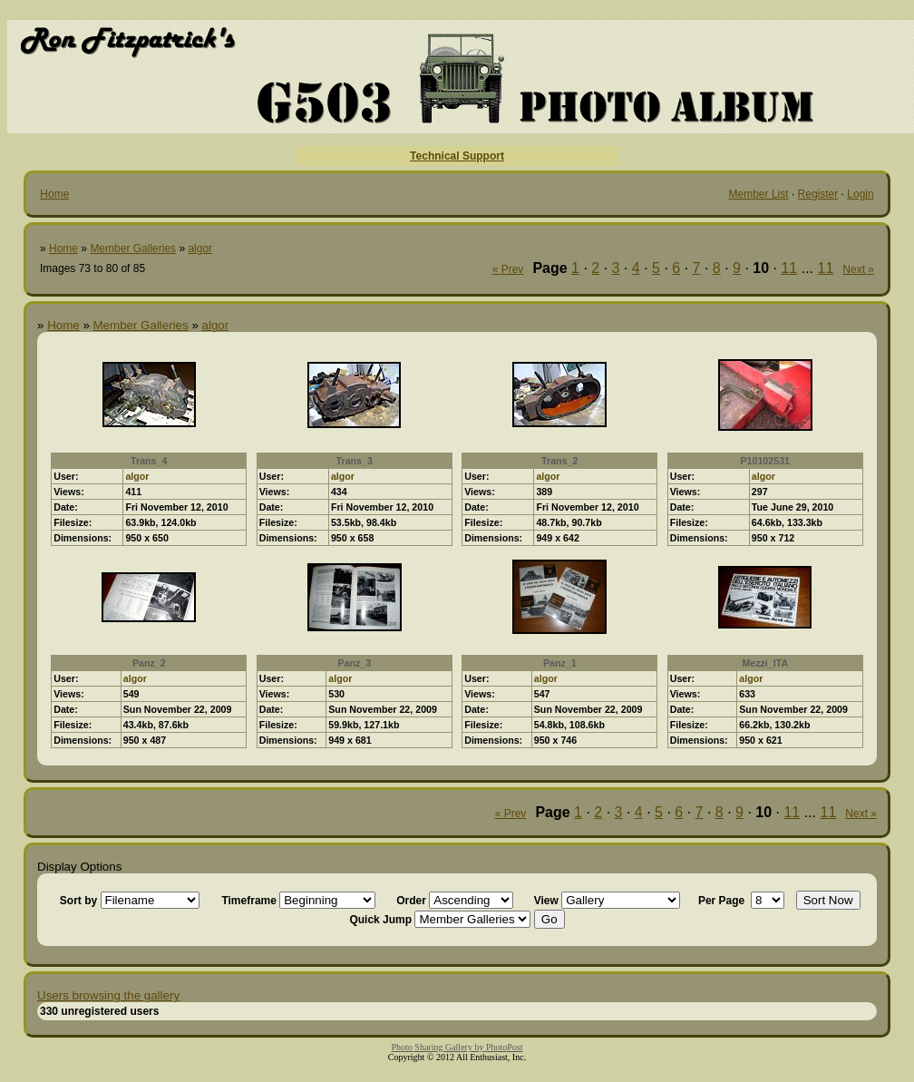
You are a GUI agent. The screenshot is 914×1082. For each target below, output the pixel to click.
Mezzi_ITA (765, 663)
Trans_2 (559, 460)
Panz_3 (354, 663)
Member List (759, 194)
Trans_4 (149, 460)
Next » (858, 269)
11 (789, 268)
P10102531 (765, 460)
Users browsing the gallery (108, 995)
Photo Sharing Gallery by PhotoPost (456, 1047)
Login (860, 194)
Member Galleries (133, 248)
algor (200, 248)
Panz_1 (560, 663)
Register (818, 194)
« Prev (508, 269)
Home (54, 194)
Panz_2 (149, 663)
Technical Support (457, 156)
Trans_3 (354, 460)
